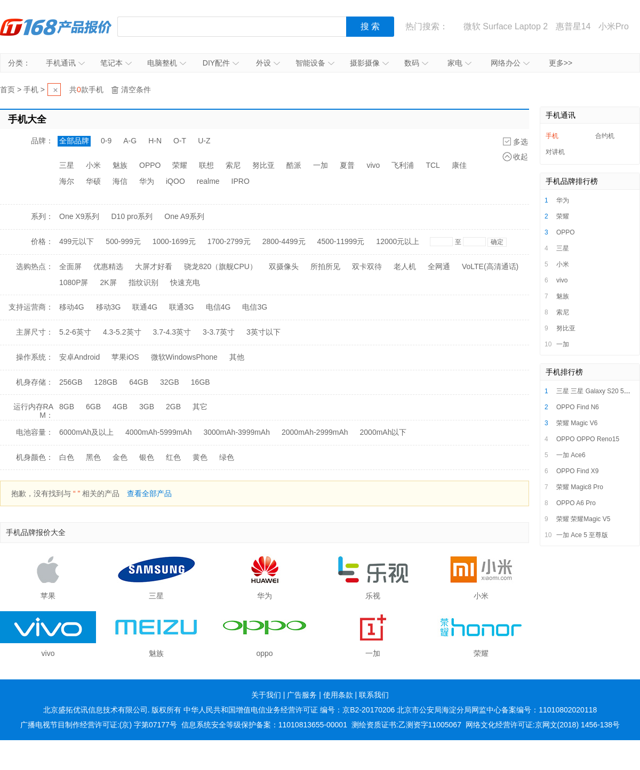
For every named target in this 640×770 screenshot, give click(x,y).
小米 (93, 165)
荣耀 (179, 165)
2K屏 (108, 282)
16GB (200, 382)
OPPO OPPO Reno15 (587, 439)
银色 (146, 457)
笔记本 (116, 63)
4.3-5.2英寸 (122, 332)
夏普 (347, 165)
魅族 (120, 165)
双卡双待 (367, 266)
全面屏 (70, 266)
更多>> (560, 63)
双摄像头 (284, 266)
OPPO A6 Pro (576, 503)
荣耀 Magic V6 (576, 423)
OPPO (150, 165)
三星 (66, 165)
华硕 (93, 181)
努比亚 (263, 165)
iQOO (175, 181)
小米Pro (613, 26)
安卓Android (79, 357)
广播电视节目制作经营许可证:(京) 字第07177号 (98, 724)
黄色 (200, 457)
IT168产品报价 (56, 26)
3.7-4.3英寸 (172, 332)
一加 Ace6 (571, 455)
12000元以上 (397, 241)
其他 (236, 357)
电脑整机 (166, 63)
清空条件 (136, 89)
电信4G (218, 307)
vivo (373, 165)
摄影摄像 (369, 63)
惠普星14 (573, 26)
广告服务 (302, 695)
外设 (268, 63)
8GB (66, 406)
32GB (169, 382)
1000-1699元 (174, 241)
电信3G (254, 307)
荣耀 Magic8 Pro (579, 487)
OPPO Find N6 (577, 407)
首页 (7, 89)
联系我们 (374, 695)
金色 (120, 457)
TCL (432, 165)
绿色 (226, 457)
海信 (120, 181)
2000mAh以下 (383, 432)
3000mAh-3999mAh (236, 432)
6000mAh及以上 (86, 432)
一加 (320, 165)
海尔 (66, 181)
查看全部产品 (149, 493)
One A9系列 (184, 216)
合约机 (604, 136)
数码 (416, 63)
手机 (30, 89)
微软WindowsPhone (184, 357)
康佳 (459, 165)
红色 (173, 457)
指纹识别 (143, 282)
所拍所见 (325, 266)
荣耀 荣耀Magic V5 (583, 519)
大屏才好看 (153, 266)
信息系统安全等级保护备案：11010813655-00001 (264, 724)
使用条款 (338, 695)
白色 (66, 457)
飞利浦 (402, 165)
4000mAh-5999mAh (158, 432)
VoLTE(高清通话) (490, 266)
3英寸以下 (263, 332)
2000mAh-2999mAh (315, 432)
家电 (459, 63)
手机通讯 (65, 63)
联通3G (181, 307)
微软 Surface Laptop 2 (505, 26)
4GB (120, 406)
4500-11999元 (341, 241)
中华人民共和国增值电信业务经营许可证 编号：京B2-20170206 (289, 710)
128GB (106, 382)
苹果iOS (125, 357)
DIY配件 (221, 63)
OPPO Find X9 (577, 471)
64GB (138, 382)
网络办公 (510, 63)
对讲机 (555, 152)
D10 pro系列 (132, 216)
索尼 (233, 165)
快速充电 (185, 282)
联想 (206, 165)
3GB (146, 406)
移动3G (108, 307)
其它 (200, 406)
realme (208, 181)
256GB (71, 382)
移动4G (71, 307)
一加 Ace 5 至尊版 (582, 535)
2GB (173, 406)
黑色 (93, 457)
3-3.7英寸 (219, 332)
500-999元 (123, 241)
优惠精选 (108, 266)
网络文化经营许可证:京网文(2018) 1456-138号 (543, 724)
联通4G (144, 307)
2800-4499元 (284, 241)
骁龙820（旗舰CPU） (220, 266)
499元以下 (76, 241)
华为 (146, 181)
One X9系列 (79, 216)
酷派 (293, 165)
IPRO (240, 181)
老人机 (405, 266)
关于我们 (266, 695)
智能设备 (314, 63)
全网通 (439, 266)
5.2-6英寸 (75, 332)
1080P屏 (73, 282)
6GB (93, 406)
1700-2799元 (229, 241)
